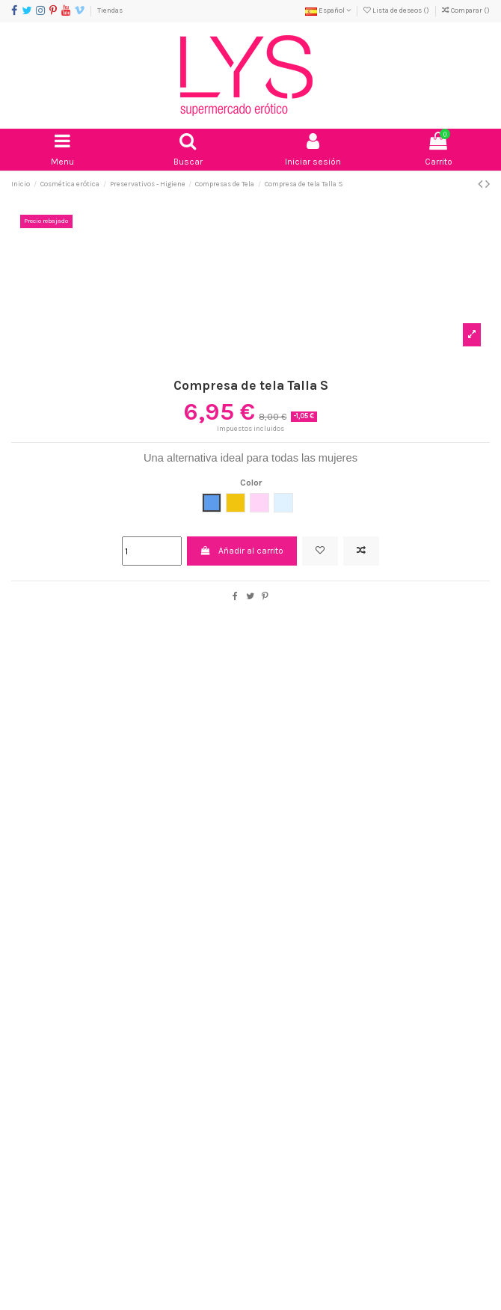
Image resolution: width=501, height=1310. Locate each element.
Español (328, 10)
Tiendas (110, 10)
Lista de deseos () (397, 10)
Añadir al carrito (241, 550)
